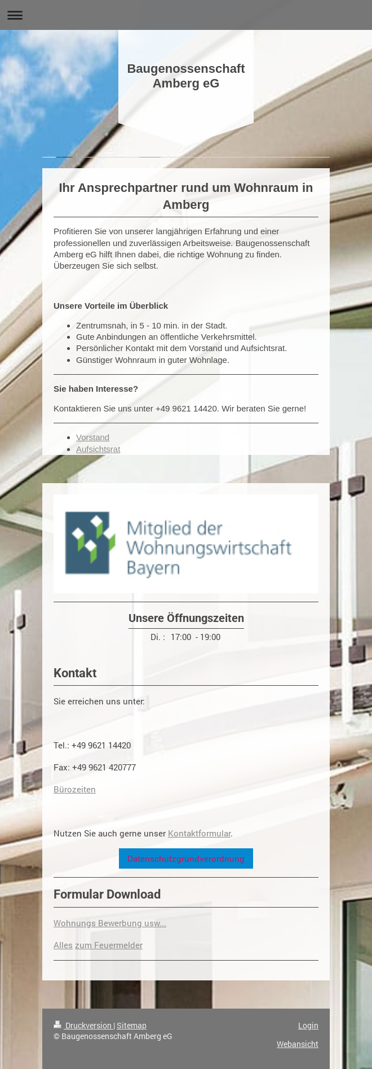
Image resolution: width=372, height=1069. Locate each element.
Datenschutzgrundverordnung (186, 858)
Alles (63, 944)
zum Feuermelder (109, 944)
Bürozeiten (75, 789)
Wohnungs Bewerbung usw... (110, 922)
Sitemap (132, 1025)
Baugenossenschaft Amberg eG (186, 76)
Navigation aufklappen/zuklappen (186, 15)
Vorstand (92, 437)
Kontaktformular (199, 833)
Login (308, 1025)
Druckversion (83, 1025)
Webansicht (297, 1044)
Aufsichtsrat (98, 449)
